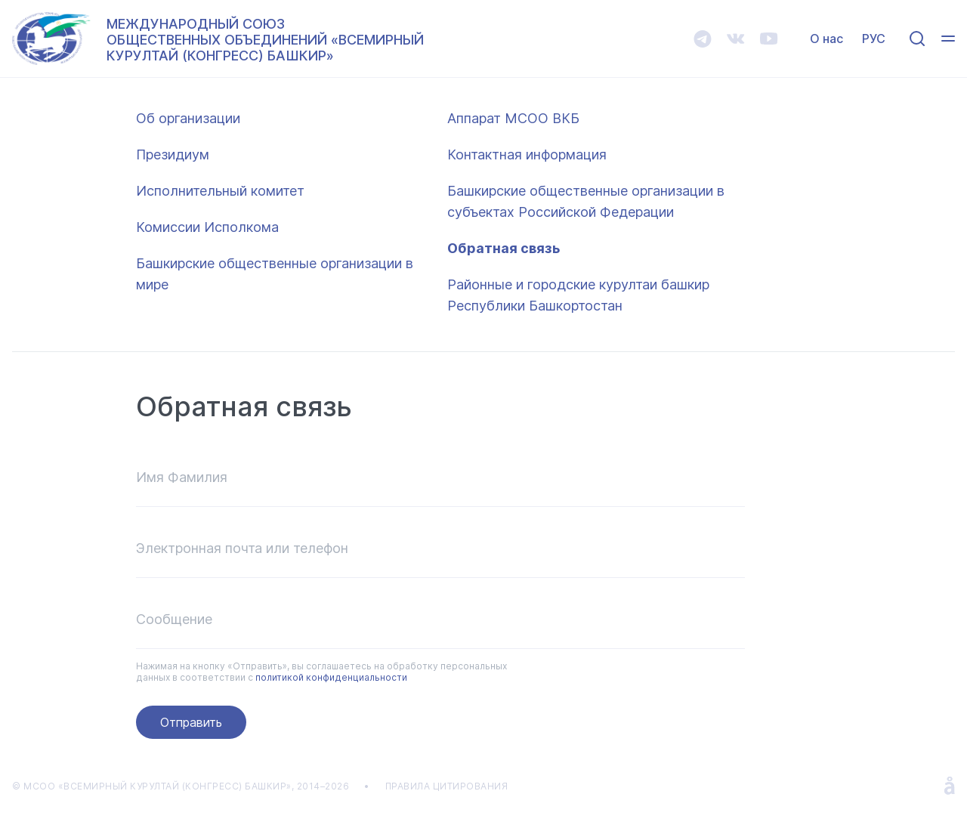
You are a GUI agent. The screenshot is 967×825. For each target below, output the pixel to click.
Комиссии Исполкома (207, 227)
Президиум (172, 154)
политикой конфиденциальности (331, 677)
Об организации (188, 118)
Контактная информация (527, 154)
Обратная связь (503, 248)
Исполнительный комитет (220, 191)
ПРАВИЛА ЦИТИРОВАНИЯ (446, 786)
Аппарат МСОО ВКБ (513, 118)
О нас (826, 38)
